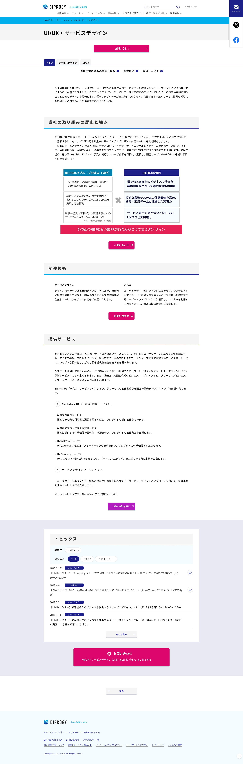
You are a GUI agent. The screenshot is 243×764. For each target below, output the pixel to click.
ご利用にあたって (91, 740)
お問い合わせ (122, 246)
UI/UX (85, 62)
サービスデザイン (67, 62)
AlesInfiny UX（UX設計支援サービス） (86, 404)
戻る (121, 691)
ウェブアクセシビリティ (137, 745)
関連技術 (129, 71)
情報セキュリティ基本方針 (80, 745)
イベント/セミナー (106, 559)
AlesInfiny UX (122, 507)
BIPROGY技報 (72, 740)
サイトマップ (158, 745)
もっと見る (121, 634)
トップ (49, 62)
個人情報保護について (54, 745)
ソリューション (62, 20)
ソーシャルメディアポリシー (109, 745)
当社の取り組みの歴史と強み (97, 71)
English (194, 7)
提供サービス (151, 71)
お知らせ (87, 559)
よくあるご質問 (175, 745)
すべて (73, 559)
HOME (47, 20)
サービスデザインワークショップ (82, 470)
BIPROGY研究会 (53, 740)
